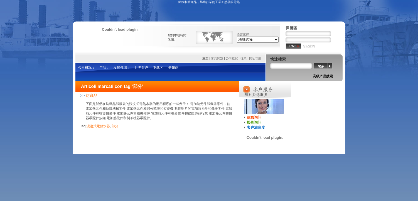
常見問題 (217, 58)
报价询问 (254, 122)
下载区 (158, 68)
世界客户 (141, 68)
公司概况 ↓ (86, 68)
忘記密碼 (309, 46)
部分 (115, 126)
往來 (243, 58)
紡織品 (91, 95)
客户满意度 (256, 127)
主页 (205, 58)
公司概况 (232, 58)
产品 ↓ (104, 68)
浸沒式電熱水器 (98, 126)
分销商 (173, 68)
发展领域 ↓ (121, 68)
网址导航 (255, 58)
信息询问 (254, 117)
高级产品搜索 (323, 76)
